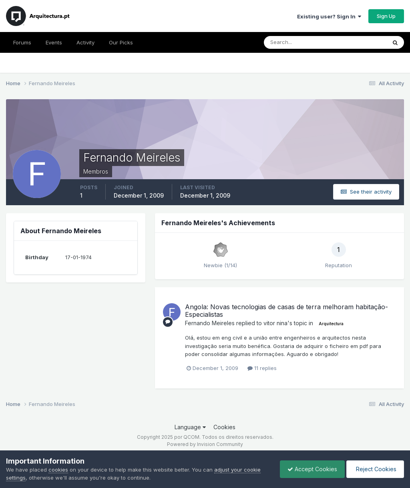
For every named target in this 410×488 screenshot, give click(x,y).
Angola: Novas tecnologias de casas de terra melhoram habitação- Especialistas (286, 310)
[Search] (299, 42)
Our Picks (121, 42)
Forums (22, 42)
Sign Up (386, 16)
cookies (58, 469)
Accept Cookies (310, 469)
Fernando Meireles (210, 323)
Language (190, 427)
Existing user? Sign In (329, 16)
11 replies (262, 368)
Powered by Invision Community (205, 444)
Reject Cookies (375, 469)
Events (54, 42)
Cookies (224, 427)
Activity (85, 42)
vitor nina (275, 323)
